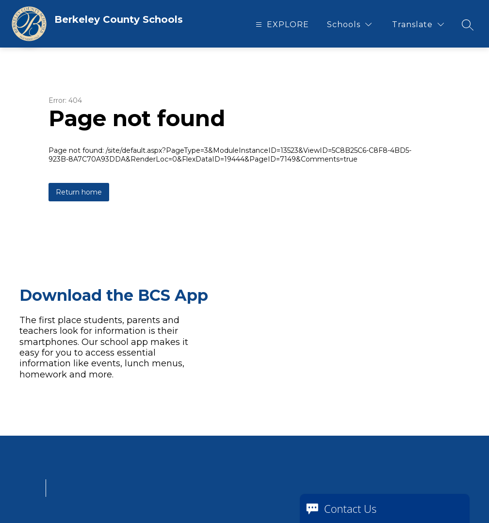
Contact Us (350, 508)
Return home (79, 192)
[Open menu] (281, 24)
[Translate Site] (418, 24)
